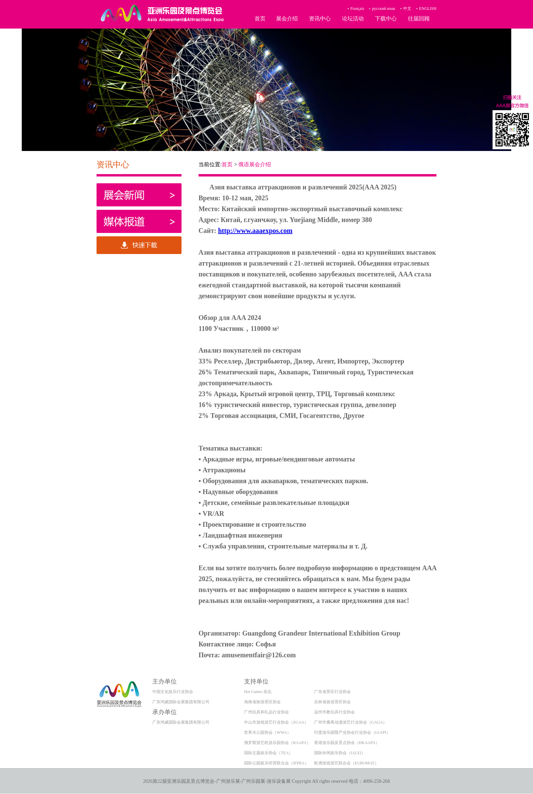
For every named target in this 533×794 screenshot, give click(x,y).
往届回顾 (419, 18)
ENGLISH (427, 8)
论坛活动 (353, 18)
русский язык (383, 8)
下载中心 (386, 18)
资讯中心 (320, 18)
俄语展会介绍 (254, 164)
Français (357, 8)
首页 (260, 18)
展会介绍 (287, 18)
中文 (407, 8)
